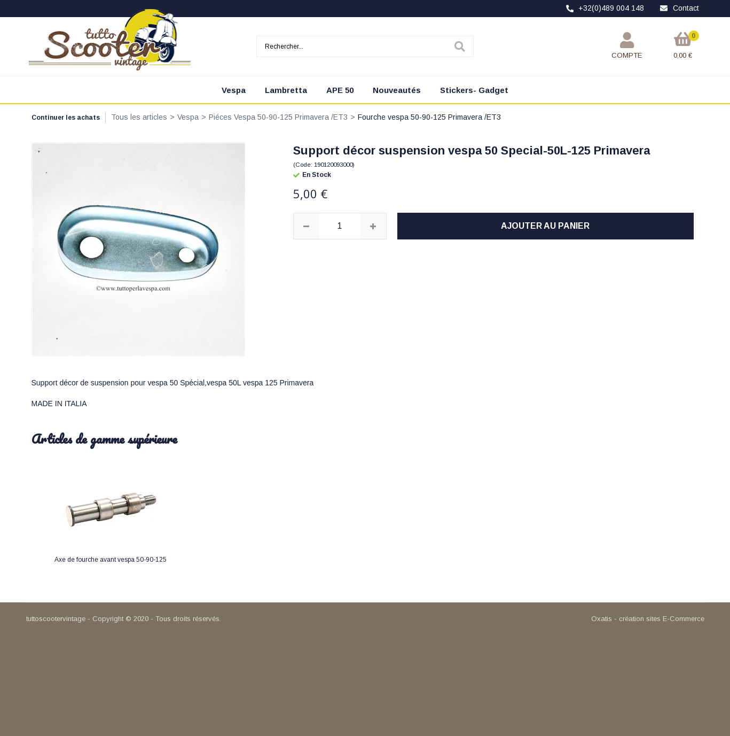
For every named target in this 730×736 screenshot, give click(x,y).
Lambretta (286, 90)
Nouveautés (397, 90)
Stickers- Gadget (474, 90)
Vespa (234, 90)
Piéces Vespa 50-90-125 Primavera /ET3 (278, 117)
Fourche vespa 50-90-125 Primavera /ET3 (429, 117)
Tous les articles (139, 117)
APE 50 (340, 90)
